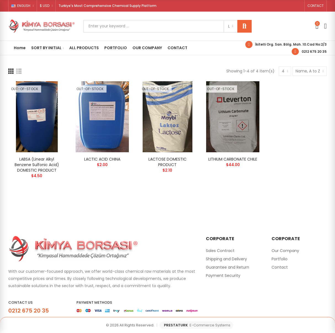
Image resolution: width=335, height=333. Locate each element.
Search (244, 26)
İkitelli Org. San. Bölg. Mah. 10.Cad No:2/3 (291, 44)
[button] (315, 6)
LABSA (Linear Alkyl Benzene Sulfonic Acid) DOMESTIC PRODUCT (37, 164)
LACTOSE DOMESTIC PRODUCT (167, 161)
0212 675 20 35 (314, 51)
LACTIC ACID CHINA (102, 159)
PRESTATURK (197, 325)
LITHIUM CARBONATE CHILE (232, 159)
